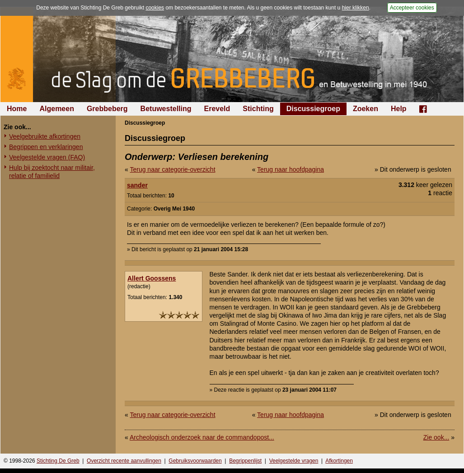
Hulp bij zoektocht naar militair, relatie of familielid (52, 171)
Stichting (258, 108)
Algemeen (56, 108)
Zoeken (365, 108)
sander (137, 185)
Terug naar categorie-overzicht (172, 169)
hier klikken (355, 8)
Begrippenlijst (245, 461)
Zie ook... (436, 437)
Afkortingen (339, 461)
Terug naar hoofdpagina (290, 169)
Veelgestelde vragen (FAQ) (47, 157)
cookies (154, 8)
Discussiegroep (313, 108)
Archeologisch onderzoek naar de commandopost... (202, 437)
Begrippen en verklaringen (46, 146)
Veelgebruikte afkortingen (44, 136)
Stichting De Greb (58, 461)
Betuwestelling (166, 108)
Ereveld (217, 108)
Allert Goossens (151, 278)
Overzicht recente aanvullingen (124, 461)
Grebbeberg (107, 108)
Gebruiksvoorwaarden (195, 461)
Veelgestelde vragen (294, 461)
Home (17, 108)
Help (399, 108)
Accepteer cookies (412, 8)
